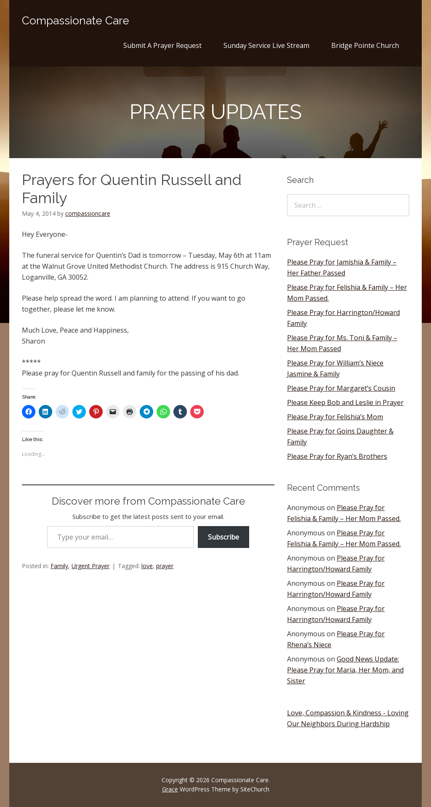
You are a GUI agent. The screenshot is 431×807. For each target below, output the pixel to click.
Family (59, 566)
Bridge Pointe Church (365, 45)
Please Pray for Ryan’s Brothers (337, 456)
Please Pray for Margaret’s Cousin (341, 388)
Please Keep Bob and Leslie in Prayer (345, 402)
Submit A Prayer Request (162, 45)
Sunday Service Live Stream (266, 45)
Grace (170, 789)
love (147, 566)
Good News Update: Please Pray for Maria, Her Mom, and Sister (345, 669)
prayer (164, 566)
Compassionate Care (75, 20)
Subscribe (223, 537)
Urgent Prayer (90, 566)
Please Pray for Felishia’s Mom (335, 416)
